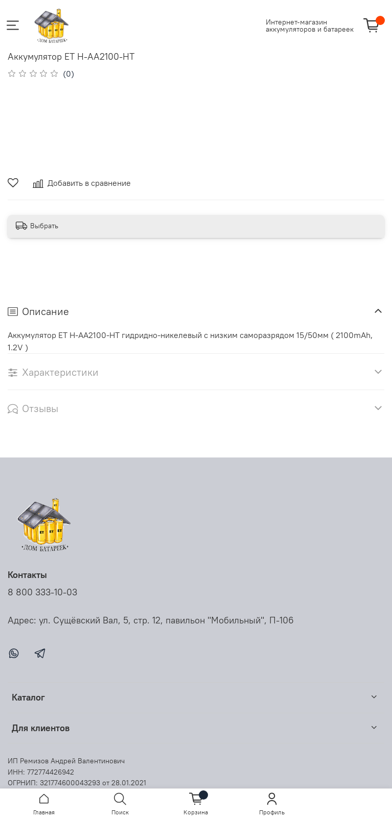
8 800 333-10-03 (42, 592)
